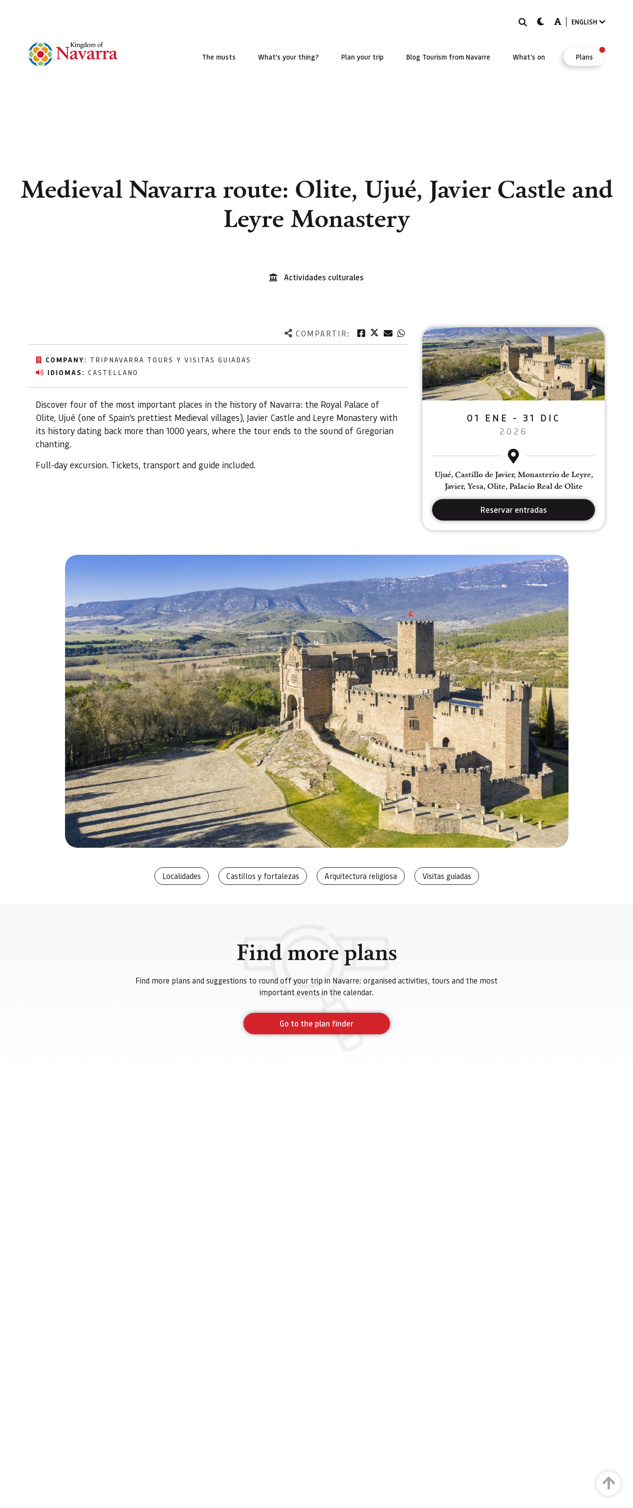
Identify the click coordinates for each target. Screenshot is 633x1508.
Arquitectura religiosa (361, 876)
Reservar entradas (513, 509)
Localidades (181, 876)
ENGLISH (588, 21)
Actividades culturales (324, 277)
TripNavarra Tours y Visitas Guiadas (170, 359)
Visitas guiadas (446, 876)
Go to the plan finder (316, 1023)
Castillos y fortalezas (262, 876)
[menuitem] (219, 56)
